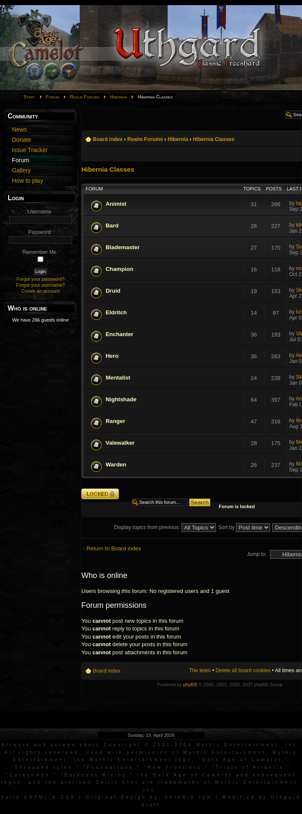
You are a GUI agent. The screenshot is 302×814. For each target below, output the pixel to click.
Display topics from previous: (165, 527)
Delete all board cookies (243, 670)
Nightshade (121, 399)
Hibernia (118, 96)
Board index (108, 139)
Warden (116, 464)
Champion (119, 269)
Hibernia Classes (213, 139)
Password (39, 232)
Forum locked (100, 494)
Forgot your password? (41, 279)
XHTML (36, 797)
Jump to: (257, 554)
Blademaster (123, 247)
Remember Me (40, 252)
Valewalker (120, 443)
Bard (112, 225)
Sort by (244, 527)
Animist (116, 204)
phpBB (190, 684)
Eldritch (116, 312)
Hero (112, 356)
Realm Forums (84, 96)
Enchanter (119, 334)
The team (200, 670)
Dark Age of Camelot (242, 759)
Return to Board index (113, 548)
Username (40, 212)
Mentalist (118, 377)
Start (29, 96)
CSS (68, 797)
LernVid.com (189, 797)
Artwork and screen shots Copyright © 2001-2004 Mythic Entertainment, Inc (149, 744)
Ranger (115, 421)
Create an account (40, 290)
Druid (113, 291)
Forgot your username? (40, 285)
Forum (52, 96)
